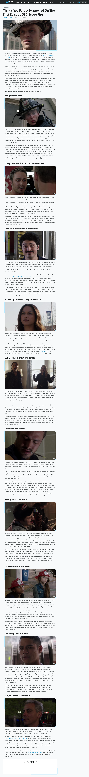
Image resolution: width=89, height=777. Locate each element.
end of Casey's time (25, 159)
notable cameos (11, 751)
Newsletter (82, 2)
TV (31, 2)
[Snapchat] (73, 2)
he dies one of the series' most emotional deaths (18, 277)
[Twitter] (65, 2)
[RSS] (75, 2)
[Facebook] (60, 2)
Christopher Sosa (8, 17)
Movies (26, 2)
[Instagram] (68, 2)
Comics (51, 2)
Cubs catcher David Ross (35, 752)
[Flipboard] (70, 2)
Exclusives (19, 2)
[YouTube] (63, 2)
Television (6, 7)
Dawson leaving (43, 351)
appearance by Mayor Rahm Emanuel (16, 738)
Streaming (37, 2)
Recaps (45, 2)
